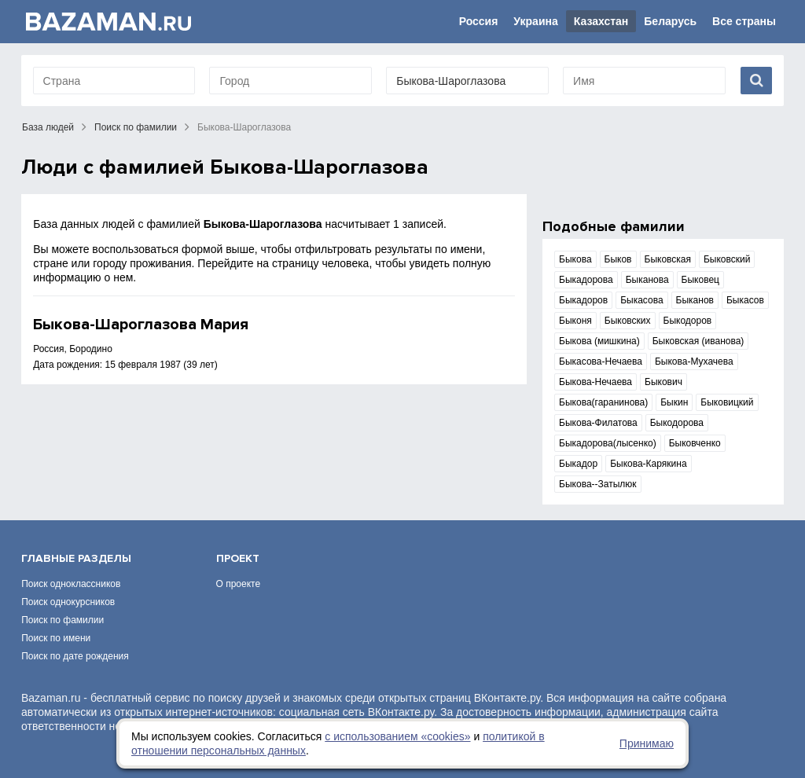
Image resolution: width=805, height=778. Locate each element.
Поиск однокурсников (68, 601)
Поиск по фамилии (135, 127)
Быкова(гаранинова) (603, 402)
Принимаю (646, 743)
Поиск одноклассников (70, 583)
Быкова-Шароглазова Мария (140, 324)
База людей (48, 127)
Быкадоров (583, 300)
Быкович (663, 381)
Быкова (575, 259)
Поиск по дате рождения (75, 656)
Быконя (575, 320)
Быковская (668, 259)
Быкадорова (586, 279)
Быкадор (578, 463)
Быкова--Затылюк (598, 484)
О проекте (238, 583)
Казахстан (601, 21)
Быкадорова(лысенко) (607, 443)
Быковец (700, 279)
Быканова (647, 279)
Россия (478, 21)
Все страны (744, 21)
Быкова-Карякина (648, 463)
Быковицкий (726, 402)
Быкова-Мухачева (694, 361)
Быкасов (745, 300)
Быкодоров (687, 320)
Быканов (695, 300)
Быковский (727, 259)
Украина (535, 21)
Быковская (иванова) (698, 341)
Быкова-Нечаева (595, 381)
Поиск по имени (55, 638)
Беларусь (670, 21)
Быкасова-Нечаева (600, 361)
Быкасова (641, 300)
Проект (237, 558)
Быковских (628, 320)
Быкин (674, 402)
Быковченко (695, 443)
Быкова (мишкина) (599, 341)
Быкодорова (677, 422)
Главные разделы (76, 558)
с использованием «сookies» (397, 736)
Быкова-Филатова (598, 422)
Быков (618, 259)
